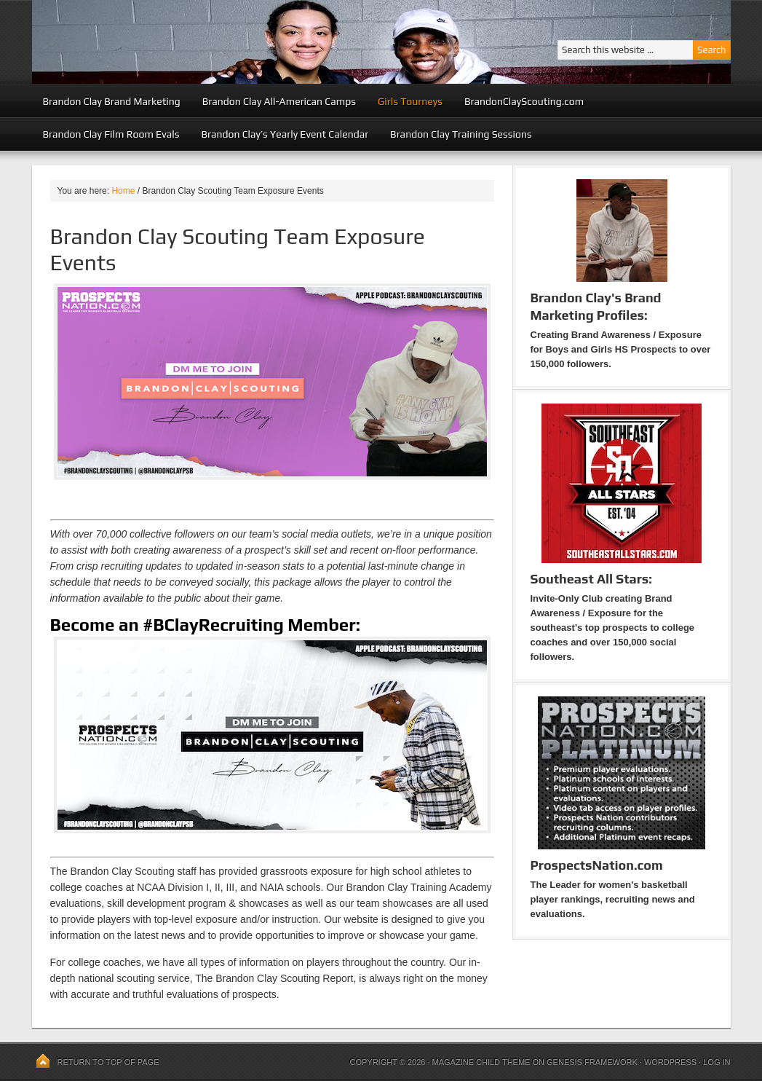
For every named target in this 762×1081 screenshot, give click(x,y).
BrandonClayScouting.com (524, 101)
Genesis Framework (592, 1062)
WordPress (670, 1062)
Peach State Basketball (210, 42)
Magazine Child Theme (481, 1062)
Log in (716, 1062)
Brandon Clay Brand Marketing (111, 101)
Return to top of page (108, 1062)
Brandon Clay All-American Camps (279, 101)
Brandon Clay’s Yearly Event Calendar (284, 134)
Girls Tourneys (410, 101)
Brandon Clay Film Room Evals (111, 134)
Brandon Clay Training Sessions (461, 134)
